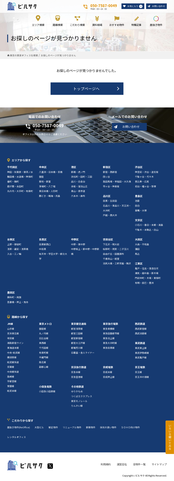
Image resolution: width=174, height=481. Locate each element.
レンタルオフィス (16, 437)
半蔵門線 (43, 357)
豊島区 (139, 196)
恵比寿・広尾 (142, 182)
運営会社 (122, 464)
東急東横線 (109, 329)
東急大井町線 (110, 343)
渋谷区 (139, 167)
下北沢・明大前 (111, 244)
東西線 (42, 343)
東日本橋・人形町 (48, 191)
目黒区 (43, 239)
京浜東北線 (13, 333)
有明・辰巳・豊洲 (144, 283)
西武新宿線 (141, 329)
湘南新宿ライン (15, 343)
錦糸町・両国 (14, 297)
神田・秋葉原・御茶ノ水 (20, 172)
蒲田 (137, 249)
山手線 (10, 329)
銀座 (41, 177)
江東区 (139, 264)
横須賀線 (12, 357)
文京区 (139, 220)
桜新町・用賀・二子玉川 (116, 249)
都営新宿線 (77, 338)
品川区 (106, 196)
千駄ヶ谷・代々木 (144, 177)
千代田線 (43, 348)
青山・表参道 (78, 191)
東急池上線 (109, 338)
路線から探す (20, 317)
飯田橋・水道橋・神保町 (20, 177)
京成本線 (107, 372)
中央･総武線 (13, 352)
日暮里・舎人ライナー (82, 352)
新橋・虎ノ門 (78, 172)
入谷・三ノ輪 (14, 254)
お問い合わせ (158, 6)
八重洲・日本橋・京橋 (50, 172)
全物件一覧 (139, 464)
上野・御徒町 (14, 244)
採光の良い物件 (108, 427)
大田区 (139, 239)
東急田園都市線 (111, 333)
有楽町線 (43, 352)
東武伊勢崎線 (142, 353)
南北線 (42, 362)
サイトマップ (159, 464)
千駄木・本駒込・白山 (146, 230)
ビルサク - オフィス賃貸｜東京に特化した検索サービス (22, 6)
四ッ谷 (106, 177)
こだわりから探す (22, 421)
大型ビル (39, 427)
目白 (137, 206)
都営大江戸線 (78, 343)
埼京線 (10, 338)
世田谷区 (108, 239)
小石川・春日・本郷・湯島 (149, 225)
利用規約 (106, 464)
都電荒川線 (77, 348)
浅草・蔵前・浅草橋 (17, 249)
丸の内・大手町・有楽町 (20, 191)
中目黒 (42, 249)
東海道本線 (13, 348)
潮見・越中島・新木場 (146, 273)
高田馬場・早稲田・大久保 (117, 182)
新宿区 (106, 167)
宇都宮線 (12, 381)
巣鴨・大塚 (141, 210)
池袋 (137, 201)
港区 (73, 167)
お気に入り (133, 6)
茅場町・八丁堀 (47, 186)
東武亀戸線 (141, 358)
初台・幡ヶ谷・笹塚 (145, 186)
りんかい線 (77, 406)
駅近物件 (53, 427)
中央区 (43, 167)
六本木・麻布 (78, 196)
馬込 (137, 254)
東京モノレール (79, 401)
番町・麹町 (13, 182)
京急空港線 (77, 377)
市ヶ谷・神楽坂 (111, 186)
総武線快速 (13, 362)
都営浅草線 (77, 329)
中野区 (75, 239)
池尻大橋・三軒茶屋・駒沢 (117, 263)
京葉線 (10, 367)
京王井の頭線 (142, 377)
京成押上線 (109, 377)
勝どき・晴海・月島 (49, 196)
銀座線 (42, 329)
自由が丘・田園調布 (113, 254)
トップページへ (86, 88)
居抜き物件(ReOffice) (18, 427)
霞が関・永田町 (15, 186)
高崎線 (10, 376)
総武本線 (12, 391)
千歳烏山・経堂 (111, 259)
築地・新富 (45, 182)
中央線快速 (13, 372)
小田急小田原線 (47, 391)
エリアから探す (21, 160)
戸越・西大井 (110, 215)
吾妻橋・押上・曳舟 (17, 302)
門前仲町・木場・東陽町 (148, 278)
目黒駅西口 (45, 244)
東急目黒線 (109, 348)
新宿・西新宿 (110, 172)
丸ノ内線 (43, 333)
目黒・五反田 (110, 201)
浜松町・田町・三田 (81, 177)
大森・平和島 (142, 244)
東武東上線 (141, 348)
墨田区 (11, 292)
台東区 (11, 239)
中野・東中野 (78, 244)
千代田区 (12, 167)
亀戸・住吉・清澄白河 (146, 268)
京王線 (138, 372)
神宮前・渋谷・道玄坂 (146, 172)
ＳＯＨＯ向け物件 (130, 427)
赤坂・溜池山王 (79, 186)
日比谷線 (43, 338)
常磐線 (10, 386)
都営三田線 (77, 333)
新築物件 (90, 427)
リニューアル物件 (72, 427)
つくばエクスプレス (81, 396)
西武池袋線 (141, 333)
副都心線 (43, 367)
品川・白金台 (78, 182)
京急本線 (75, 372)
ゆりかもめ (77, 391)
